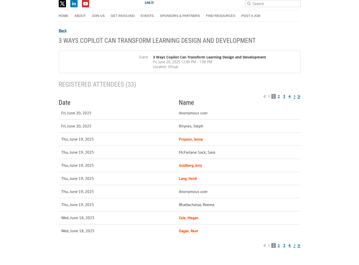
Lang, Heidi (188, 178)
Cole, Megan (188, 217)
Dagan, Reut (188, 230)
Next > (295, 96)
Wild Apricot (256, 255)
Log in (149, 2)
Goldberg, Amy (190, 165)
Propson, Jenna (191, 139)
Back (63, 30)
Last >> (299, 96)
